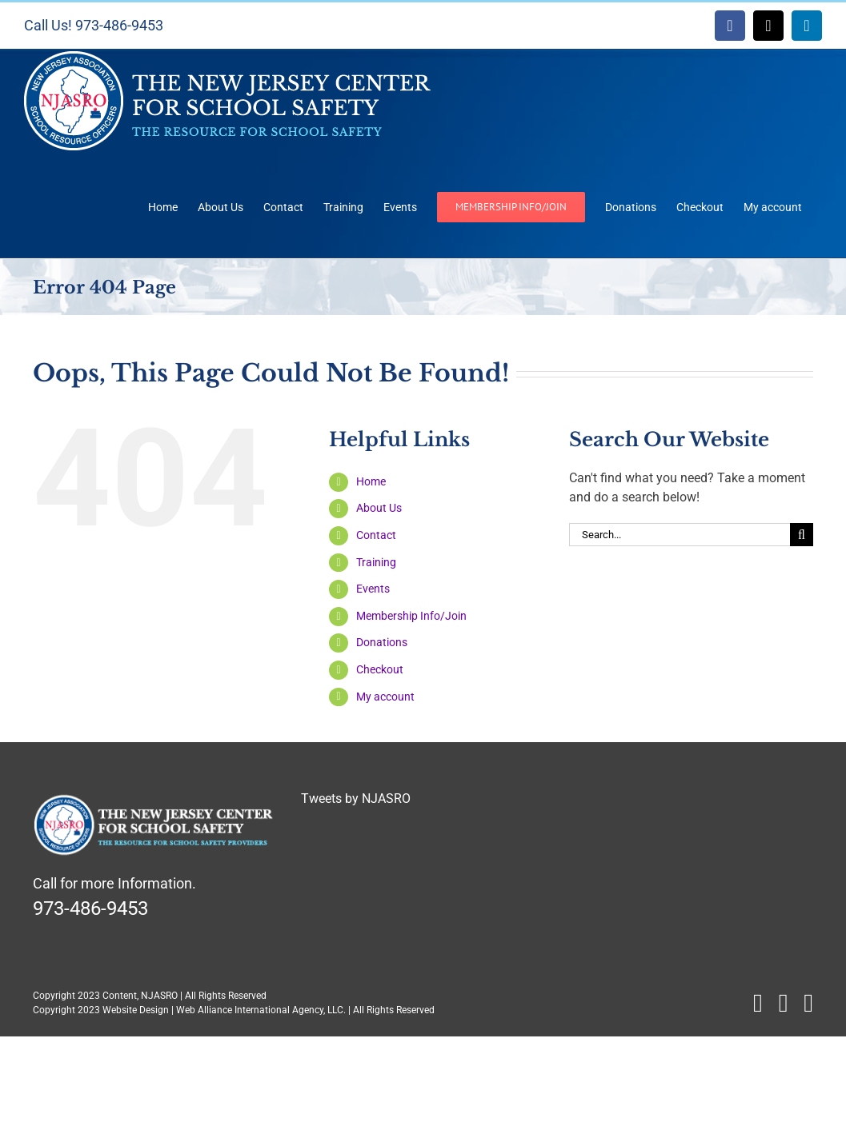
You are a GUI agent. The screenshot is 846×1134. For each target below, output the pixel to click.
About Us (379, 507)
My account (385, 696)
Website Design (135, 1010)
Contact (376, 535)
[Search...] (679, 534)
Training (376, 562)
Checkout (379, 669)
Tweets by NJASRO (356, 798)
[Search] (801, 534)
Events (373, 588)
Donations (381, 642)
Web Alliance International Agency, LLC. (261, 1010)
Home (371, 481)
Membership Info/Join (411, 615)
